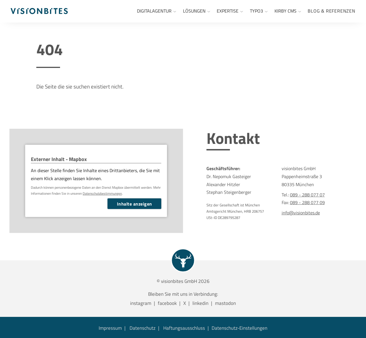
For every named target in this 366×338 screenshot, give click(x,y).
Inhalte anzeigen (134, 203)
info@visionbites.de (301, 212)
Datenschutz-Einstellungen (239, 327)
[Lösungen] (196, 11)
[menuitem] (331, 11)
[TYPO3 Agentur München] (259, 11)
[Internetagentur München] (156, 11)
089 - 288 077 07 (307, 194)
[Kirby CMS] (287, 11)
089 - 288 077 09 (307, 202)
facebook (167, 303)
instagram (140, 303)
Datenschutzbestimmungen (102, 193)
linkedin (200, 303)
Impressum (110, 327)
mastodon (225, 303)
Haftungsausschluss (184, 327)
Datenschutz (143, 327)
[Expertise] (230, 11)
